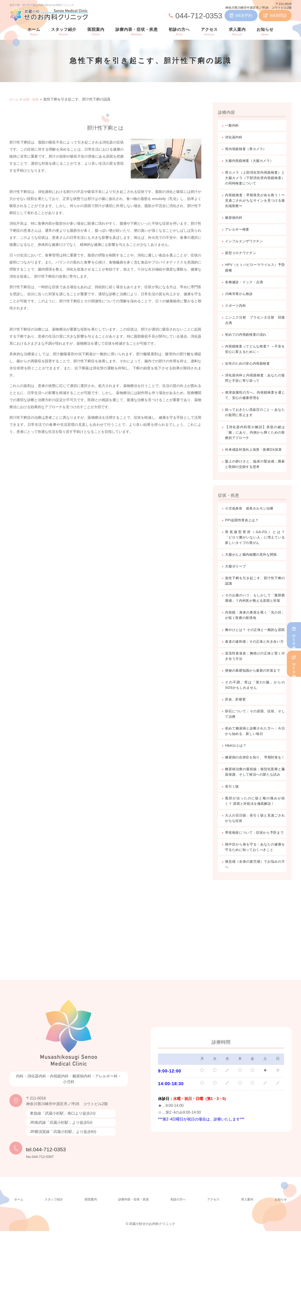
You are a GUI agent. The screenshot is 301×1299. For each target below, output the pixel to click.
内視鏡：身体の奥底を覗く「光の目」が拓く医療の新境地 (255, 637)
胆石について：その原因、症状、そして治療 (255, 755)
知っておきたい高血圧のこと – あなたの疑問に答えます (255, 419)
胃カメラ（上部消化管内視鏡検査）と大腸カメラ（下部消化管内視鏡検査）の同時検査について (255, 179)
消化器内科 (235, 137)
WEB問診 (275, 15)
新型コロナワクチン (242, 256)
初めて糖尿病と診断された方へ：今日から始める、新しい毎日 (255, 772)
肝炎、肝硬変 (237, 740)
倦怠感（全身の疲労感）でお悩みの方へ (255, 931)
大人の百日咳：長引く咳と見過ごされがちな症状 (255, 873)
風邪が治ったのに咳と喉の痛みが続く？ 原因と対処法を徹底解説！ (255, 855)
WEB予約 (241, 15)
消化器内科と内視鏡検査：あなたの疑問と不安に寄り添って (255, 384)
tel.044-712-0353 (56, 1215)
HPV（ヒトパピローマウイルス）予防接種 (255, 271)
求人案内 (237, 31)
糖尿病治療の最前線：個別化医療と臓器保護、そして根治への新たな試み (255, 822)
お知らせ (265, 31)
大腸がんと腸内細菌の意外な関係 (254, 569)
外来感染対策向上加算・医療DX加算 (255, 460)
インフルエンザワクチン (246, 244)
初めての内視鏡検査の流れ (248, 339)
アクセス (209, 31)
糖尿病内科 (235, 220)
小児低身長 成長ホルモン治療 (252, 522)
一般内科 (233, 126)
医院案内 (95, 31)
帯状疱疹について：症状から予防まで (255, 890)
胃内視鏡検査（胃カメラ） (248, 149)
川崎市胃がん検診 (240, 298)
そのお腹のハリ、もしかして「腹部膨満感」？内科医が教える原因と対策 (255, 616)
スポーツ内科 (237, 310)
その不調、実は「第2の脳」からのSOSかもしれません (255, 725)
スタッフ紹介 (63, 31)
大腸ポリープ (237, 581)
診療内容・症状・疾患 (136, 31)
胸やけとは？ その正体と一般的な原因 (255, 655)
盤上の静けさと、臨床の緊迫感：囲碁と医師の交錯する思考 (255, 477)
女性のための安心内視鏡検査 (250, 369)
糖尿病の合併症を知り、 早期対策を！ (255, 802)
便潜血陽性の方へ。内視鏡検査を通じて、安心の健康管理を (255, 401)
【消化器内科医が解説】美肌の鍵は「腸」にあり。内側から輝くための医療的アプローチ (255, 439)
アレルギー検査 (239, 232)
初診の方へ (179, 31)
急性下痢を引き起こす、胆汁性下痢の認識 (255, 596)
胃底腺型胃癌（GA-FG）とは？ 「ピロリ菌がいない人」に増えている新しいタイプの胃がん (255, 551)
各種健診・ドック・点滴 (246, 286)
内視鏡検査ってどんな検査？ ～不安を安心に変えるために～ (255, 354)
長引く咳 (233, 840)
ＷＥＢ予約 (294, 635)
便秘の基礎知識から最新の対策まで (255, 708)
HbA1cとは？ (237, 787)
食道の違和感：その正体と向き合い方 (255, 672)
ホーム (34, 31)
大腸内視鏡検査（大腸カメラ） (252, 161)
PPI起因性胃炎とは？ (244, 534)
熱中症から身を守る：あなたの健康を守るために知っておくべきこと (255, 911)
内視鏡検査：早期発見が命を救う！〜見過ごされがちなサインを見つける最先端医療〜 (255, 202)
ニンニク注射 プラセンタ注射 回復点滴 (255, 324)
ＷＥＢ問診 (294, 663)
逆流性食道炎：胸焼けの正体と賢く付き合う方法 (255, 690)
